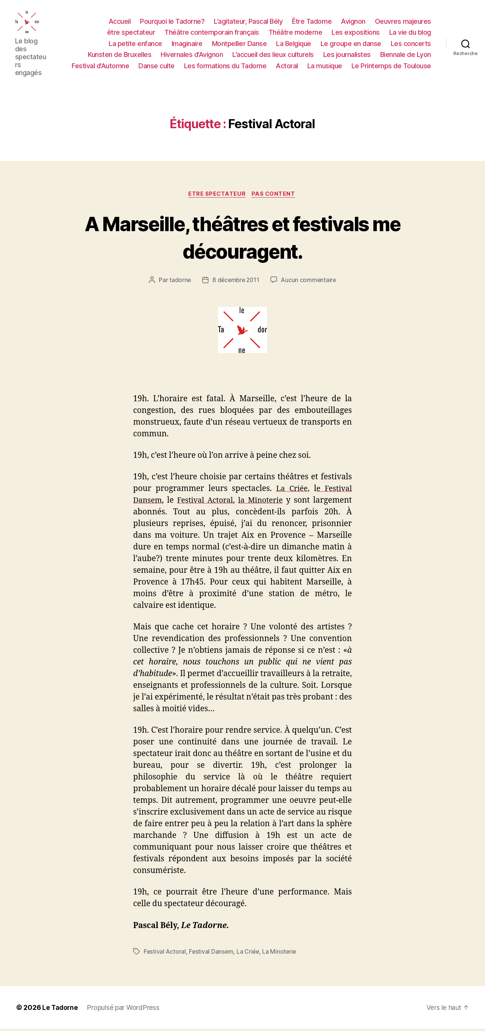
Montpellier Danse (239, 44)
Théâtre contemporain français (211, 33)
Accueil (120, 22)
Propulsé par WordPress (124, 1010)
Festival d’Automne (100, 67)
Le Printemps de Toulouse (391, 67)
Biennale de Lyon (405, 55)
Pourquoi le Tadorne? (172, 22)
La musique (324, 67)
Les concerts (411, 44)
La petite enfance (135, 44)
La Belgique (293, 44)
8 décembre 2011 (235, 282)
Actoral (287, 67)
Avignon (353, 22)
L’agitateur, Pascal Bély (248, 22)
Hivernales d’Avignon (192, 55)
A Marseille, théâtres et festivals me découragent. (242, 238)
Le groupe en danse (351, 44)
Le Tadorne (60, 1010)
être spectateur (131, 33)
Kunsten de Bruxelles (119, 55)
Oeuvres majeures (403, 22)
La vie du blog (410, 33)
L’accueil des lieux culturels (273, 55)
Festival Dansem (212, 953)
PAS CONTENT (275, 196)
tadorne (178, 282)
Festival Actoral (165, 953)
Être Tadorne (312, 22)
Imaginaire (187, 44)
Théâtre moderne (295, 33)
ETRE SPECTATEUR (217, 196)
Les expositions (356, 33)
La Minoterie (281, 953)
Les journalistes (347, 55)
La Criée (249, 953)
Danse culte (156, 67)
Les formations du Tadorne (225, 67)
